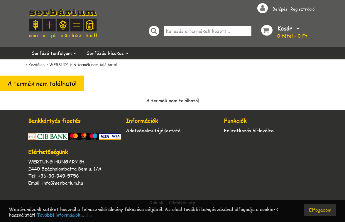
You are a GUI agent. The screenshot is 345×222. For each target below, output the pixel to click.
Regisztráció (302, 9)
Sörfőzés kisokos (105, 53)
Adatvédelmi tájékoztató (153, 130)
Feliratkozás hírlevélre (249, 130)
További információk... (60, 215)
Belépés (280, 9)
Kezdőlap (36, 64)
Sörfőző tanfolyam (51, 53)
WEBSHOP (59, 64)
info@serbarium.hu (62, 182)
